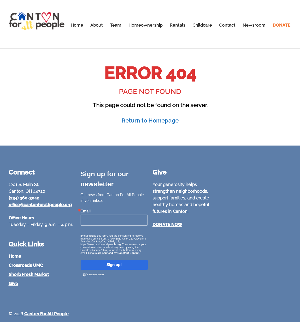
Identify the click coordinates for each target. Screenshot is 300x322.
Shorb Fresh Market (29, 274)
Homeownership (146, 25)
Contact (227, 25)
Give (13, 283)
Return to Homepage (150, 120)
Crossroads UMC (26, 265)
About (96, 25)
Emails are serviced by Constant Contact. (114, 253)
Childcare (202, 25)
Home (77, 25)
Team (115, 25)
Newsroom (254, 25)
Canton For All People (46, 313)
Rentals (177, 25)
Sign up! (114, 265)
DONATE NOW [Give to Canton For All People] (167, 224)
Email (86, 211)
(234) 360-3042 (24, 197)
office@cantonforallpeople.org (40, 204)
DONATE (281, 25)
